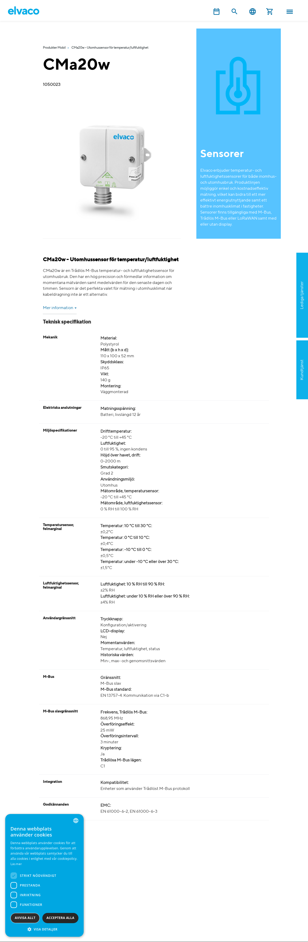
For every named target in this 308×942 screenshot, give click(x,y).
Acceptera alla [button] (61, 918)
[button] (44, 929)
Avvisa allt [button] (25, 918)
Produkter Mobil (54, 47)
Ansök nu (277, 320)
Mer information (60, 308)
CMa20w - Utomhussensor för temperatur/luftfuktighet (109, 47)
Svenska (252, 11)
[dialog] (44, 875)
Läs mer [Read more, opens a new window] (16, 864)
